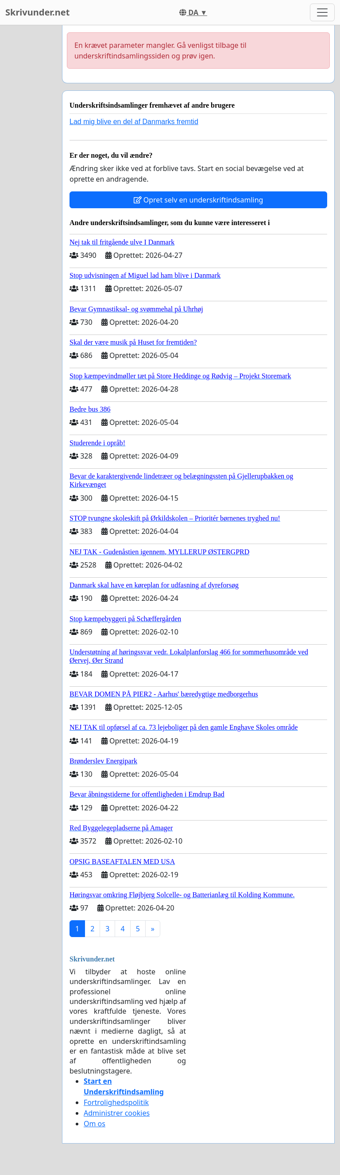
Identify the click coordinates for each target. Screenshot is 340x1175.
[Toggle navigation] (322, 12)
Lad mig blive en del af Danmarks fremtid (134, 121)
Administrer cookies (117, 1113)
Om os (94, 1123)
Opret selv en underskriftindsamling (198, 200)
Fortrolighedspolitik (116, 1102)
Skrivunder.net (37, 12)
